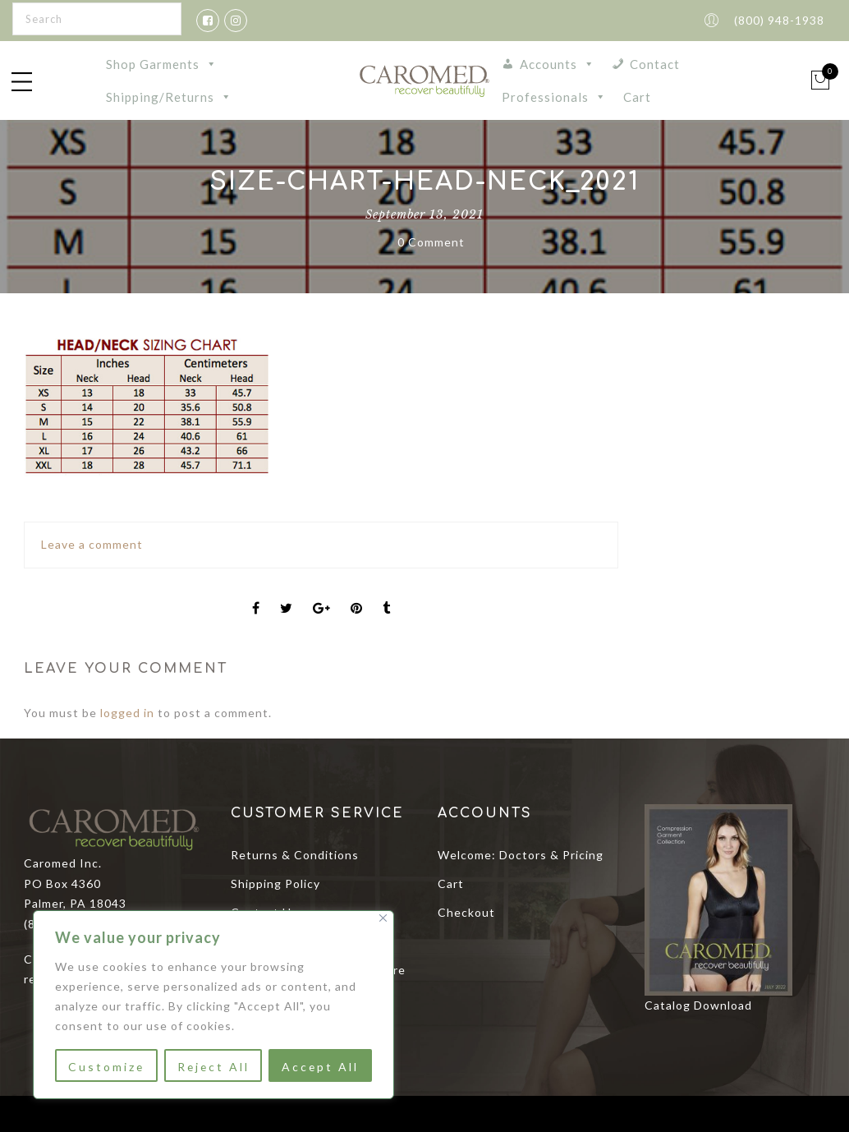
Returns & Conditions (295, 855)
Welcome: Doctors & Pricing (520, 855)
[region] (213, 1004)
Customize (106, 1067)
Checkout (466, 912)
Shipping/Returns (169, 97)
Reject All (213, 1067)
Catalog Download (698, 1005)
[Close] (383, 918)
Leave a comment (92, 544)
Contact (655, 64)
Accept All (321, 1067)
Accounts (557, 64)
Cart (637, 97)
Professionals (554, 97)
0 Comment (431, 242)
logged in (127, 713)
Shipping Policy (275, 883)
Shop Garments (162, 64)
